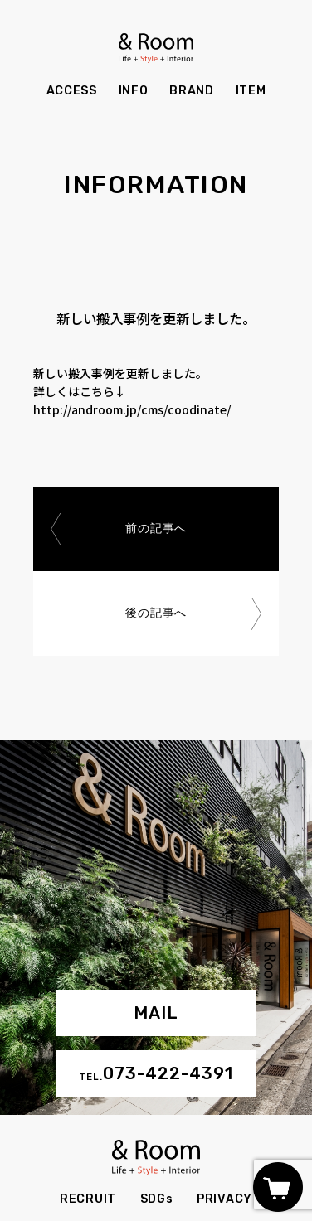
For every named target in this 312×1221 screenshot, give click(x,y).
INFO (134, 91)
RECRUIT (88, 1199)
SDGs (156, 1199)
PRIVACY (224, 1199)
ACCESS (71, 91)
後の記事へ (156, 613)
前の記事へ (156, 528)
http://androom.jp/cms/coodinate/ (132, 409)
